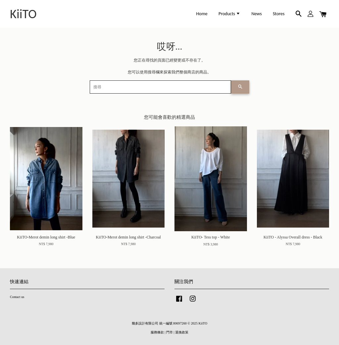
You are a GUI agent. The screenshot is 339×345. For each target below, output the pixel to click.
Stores (279, 14)
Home (202, 14)
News (256, 14)
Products (229, 14)
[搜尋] (160, 87)
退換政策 (181, 332)
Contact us (17, 297)
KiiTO (23, 14)
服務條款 (157, 332)
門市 (169, 332)
